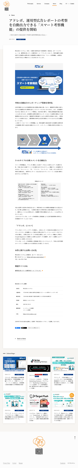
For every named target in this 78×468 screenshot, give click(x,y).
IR (66, 3)
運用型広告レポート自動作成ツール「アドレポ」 (28, 270)
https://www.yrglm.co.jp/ (29, 314)
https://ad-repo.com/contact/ (35, 257)
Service (39, 3)
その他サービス (21, 39)
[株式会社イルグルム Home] (6, 7)
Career (72, 3)
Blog (61, 3)
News (54, 3)
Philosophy (30, 3)
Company (46, 3)
